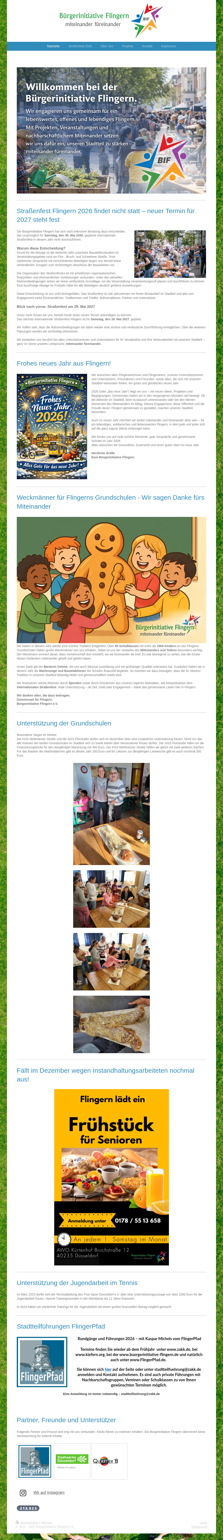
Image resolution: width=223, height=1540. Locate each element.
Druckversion (27, 1522)
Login (203, 1522)
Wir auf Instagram (49, 1492)
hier (108, 1369)
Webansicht (199, 1526)
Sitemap (46, 1522)
